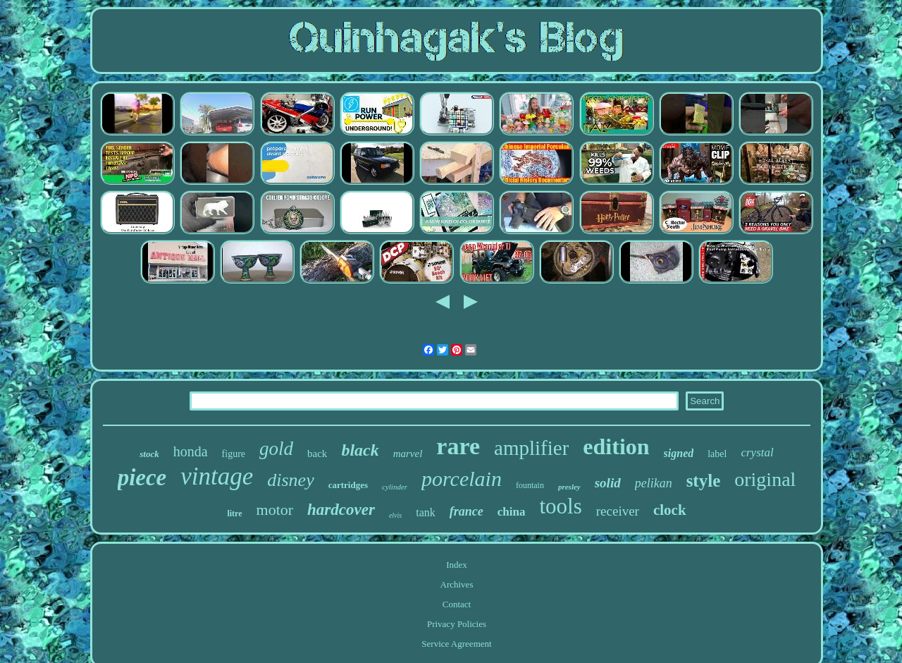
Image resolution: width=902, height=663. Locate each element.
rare (458, 446)
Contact (457, 604)
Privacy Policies (456, 624)
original (765, 479)
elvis (395, 515)
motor (275, 509)
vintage (216, 476)
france (466, 511)
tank (425, 512)
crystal (757, 452)
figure (233, 454)
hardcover (341, 509)
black (359, 450)
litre (234, 513)
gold (276, 448)
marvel (408, 453)
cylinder (394, 486)
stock (149, 454)
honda (190, 451)
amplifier (531, 448)
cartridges (348, 485)
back (317, 453)
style (703, 480)
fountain (530, 485)
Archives (457, 584)
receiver (617, 511)
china (512, 511)
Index (456, 564)
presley (569, 486)
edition (616, 446)
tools (560, 506)
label (717, 454)
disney (290, 480)
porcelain (461, 478)
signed (679, 453)
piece (142, 477)
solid (608, 482)
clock (669, 509)
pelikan (653, 483)
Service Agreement (456, 643)
